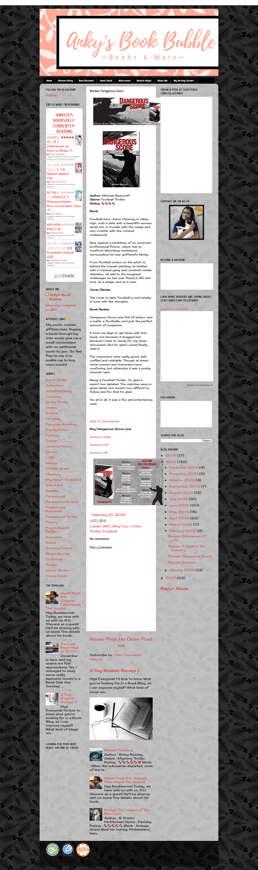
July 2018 (179, 499)
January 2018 (182, 570)
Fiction (51, 441)
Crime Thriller (57, 402)
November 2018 (184, 474)
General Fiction (59, 446)
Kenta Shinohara (58, 182)
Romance (54, 537)
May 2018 (179, 512)
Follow (51, 95)
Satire (51, 543)
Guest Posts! (106, 80)
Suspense (54, 559)
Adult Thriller (56, 380)
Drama (51, 407)
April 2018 (179, 518)
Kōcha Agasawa (57, 154)
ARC (107, 526)
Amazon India (100, 437)
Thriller (51, 565)
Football (110, 531)
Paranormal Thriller (62, 517)
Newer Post (103, 639)
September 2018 (185, 486)
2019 (171, 455)
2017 (171, 578)
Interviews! (124, 80)
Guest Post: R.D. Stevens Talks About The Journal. (125, 780)
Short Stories (57, 554)
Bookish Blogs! (144, 80)
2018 (171, 462)
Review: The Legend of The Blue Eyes (126, 812)
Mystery (53, 474)
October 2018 (182, 480)
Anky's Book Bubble (59, 297)
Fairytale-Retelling (61, 424)
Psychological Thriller (57, 529)
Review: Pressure (118, 750)
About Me (162, 80)
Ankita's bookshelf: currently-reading (64, 123)
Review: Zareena (181, 562)
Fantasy (52, 435)
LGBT (50, 457)
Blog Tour (121, 526)
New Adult (54, 485)
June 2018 (179, 505)
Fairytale (53, 419)
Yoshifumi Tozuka (58, 260)
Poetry (51, 522)
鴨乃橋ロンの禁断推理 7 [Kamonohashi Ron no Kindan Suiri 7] (64, 201)
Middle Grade (58, 468)
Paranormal (55, 496)
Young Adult (56, 576)
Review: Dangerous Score (190, 556)
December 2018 (184, 467)
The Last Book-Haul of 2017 (69, 647)
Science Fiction (59, 548)
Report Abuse (174, 588)
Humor (51, 452)
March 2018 (181, 524)
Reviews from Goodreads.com (200, 385)
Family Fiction (57, 430)
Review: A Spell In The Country (186, 548)
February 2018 (183, 531)
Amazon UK (99, 452)
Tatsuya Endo (56, 233)
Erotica (52, 413)
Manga (52, 463)
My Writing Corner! (184, 80)
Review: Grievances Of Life (187, 538)
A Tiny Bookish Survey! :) (114, 670)
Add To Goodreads (104, 421)
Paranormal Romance (55, 509)
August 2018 (181, 493)
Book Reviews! (86, 80)
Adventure (54, 385)
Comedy (53, 396)
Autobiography (59, 391)
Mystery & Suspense (64, 479)
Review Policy (65, 80)
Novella (52, 491)
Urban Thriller (57, 570)
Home (49, 80)
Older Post (140, 639)
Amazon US (99, 444)
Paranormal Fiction (62, 502)
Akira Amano (56, 214)
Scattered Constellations (174, 308)
